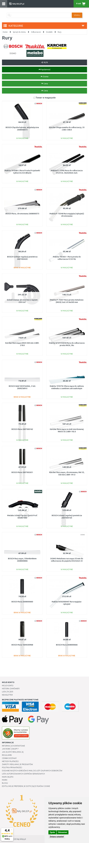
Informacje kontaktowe (13, 746)
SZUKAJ (77, 15)
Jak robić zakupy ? (10, 749)
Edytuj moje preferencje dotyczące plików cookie (26, 786)
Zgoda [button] (52, 832)
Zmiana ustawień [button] (57, 837)
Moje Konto (7, 686)
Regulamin (7, 755)
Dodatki (49, 32)
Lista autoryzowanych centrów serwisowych (23, 774)
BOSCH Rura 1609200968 (22, 645)
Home (5, 32)
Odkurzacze (36, 32)
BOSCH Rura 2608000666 (66, 645)
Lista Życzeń (7, 692)
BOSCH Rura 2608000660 (22, 602)
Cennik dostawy (9, 758)
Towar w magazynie (46, 97)
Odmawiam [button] (62, 832)
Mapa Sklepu (7, 777)
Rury (59, 32)
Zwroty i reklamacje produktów (17, 764)
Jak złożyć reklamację (13, 752)
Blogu (5, 783)
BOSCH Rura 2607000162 (22, 429)
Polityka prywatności (12, 767)
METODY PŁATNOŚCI (10, 761)
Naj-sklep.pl (21, 839)
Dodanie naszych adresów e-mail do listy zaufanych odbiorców (32, 771)
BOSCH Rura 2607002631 (22, 472)
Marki (4, 780)
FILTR (44, 62)
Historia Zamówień (11, 689)
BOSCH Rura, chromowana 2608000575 (22, 214)
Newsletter (7, 695)
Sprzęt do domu (19, 32)
